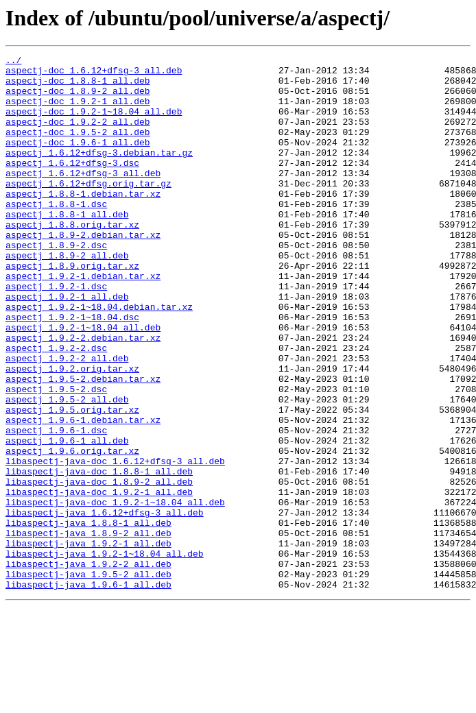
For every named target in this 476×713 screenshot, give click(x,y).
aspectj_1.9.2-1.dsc (56, 333)
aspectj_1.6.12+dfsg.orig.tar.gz (88, 210)
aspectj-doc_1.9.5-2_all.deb (77, 148)
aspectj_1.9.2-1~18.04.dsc (72, 370)
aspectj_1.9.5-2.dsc (56, 456)
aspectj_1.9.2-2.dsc (56, 407)
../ (13, 62)
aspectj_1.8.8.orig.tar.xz (72, 259)
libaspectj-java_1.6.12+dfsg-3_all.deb (104, 605)
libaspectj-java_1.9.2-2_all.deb (88, 666)
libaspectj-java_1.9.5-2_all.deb (88, 679)
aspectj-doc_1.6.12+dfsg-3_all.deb (93, 74)
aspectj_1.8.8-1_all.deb (66, 247)
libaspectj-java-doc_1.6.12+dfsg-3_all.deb (115, 543)
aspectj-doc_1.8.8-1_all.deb (77, 86)
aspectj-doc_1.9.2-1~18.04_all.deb (93, 123)
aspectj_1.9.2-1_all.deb (66, 345)
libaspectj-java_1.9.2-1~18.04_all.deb (104, 654)
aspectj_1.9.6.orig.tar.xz (72, 530)
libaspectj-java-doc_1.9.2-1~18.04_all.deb (115, 592)
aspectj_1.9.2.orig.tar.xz (72, 432)
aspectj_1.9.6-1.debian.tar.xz (82, 493)
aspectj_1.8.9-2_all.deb (66, 296)
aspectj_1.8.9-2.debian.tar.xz (82, 271)
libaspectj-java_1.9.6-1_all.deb (88, 691)
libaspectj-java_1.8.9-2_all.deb (88, 629)
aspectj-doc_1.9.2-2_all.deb (77, 136)
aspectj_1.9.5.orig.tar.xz (72, 481)
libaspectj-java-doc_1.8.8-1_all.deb (99, 555)
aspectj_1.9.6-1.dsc (56, 506)
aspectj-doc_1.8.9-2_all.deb (77, 99)
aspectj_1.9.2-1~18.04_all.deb (82, 382)
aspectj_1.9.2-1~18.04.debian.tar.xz (99, 358)
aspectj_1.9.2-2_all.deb (66, 419)
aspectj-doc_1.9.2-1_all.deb (77, 111)
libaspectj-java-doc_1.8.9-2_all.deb (99, 567)
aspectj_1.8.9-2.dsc (56, 284)
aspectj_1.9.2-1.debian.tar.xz (82, 321)
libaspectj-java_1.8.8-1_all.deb (88, 617)
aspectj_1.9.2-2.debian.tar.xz (82, 395)
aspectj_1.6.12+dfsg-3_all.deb (82, 197)
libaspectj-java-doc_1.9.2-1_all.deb (99, 580)
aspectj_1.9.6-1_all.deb (66, 518)
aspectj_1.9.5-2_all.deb (66, 469)
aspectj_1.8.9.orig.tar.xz (72, 308)
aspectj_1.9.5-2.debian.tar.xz (82, 444)
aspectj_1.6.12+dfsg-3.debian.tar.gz (99, 173)
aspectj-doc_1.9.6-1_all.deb (77, 160)
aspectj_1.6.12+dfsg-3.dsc (72, 185)
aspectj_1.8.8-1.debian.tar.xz (82, 222)
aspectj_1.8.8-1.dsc (56, 234)
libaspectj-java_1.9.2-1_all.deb (88, 642)
